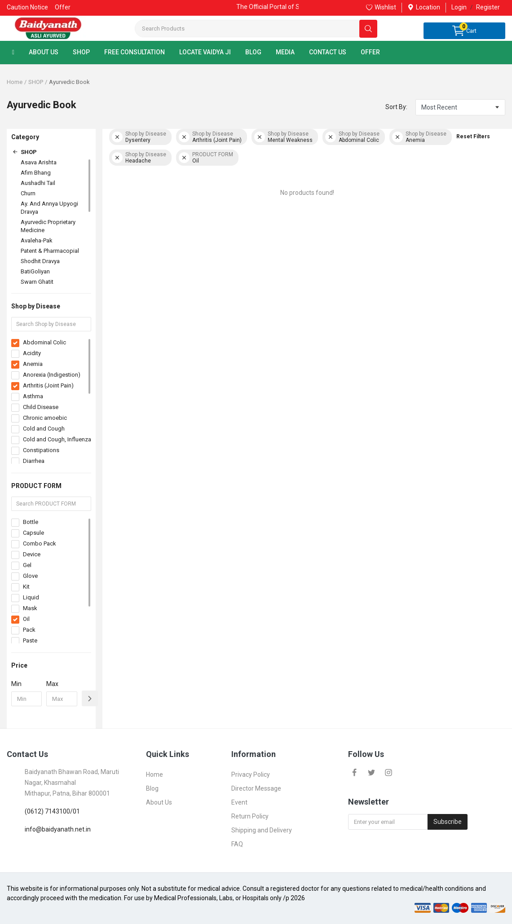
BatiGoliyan (35, 271)
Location (423, 7)
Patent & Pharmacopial (50, 250)
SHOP (81, 52)
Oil (26, 619)
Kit (26, 586)
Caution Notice (27, 7)
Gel (27, 565)
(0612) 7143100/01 (52, 811)
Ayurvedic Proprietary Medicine (48, 226)
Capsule (33, 532)
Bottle (30, 522)
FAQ (237, 844)
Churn (28, 193)
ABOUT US (43, 52)
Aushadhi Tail (38, 183)
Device (31, 554)
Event (239, 802)
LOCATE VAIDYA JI (205, 52)
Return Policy (250, 816)
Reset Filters (473, 136)
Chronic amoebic (45, 417)
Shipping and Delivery (261, 830)
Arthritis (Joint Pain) (48, 385)
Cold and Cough (44, 428)
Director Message (256, 788)
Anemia (33, 364)
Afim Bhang (36, 172)
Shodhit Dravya (40, 261)
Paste (30, 640)
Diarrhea (33, 461)
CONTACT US (327, 52)
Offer (63, 7)
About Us (159, 802)
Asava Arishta (39, 162)
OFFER (370, 52)
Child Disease (40, 407)
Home (14, 82)
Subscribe (447, 821)
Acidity (32, 353)
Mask (30, 608)
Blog (152, 788)
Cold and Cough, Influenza (57, 439)
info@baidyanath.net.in (58, 829)
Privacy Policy (250, 774)
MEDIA (285, 52)
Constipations (41, 450)
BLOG (253, 52)
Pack (29, 629)
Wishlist (381, 7)
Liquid (31, 597)
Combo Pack (39, 543)
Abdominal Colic (44, 342)
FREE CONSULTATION (134, 52)
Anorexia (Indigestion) (51, 374)
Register (488, 7)
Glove (30, 575)
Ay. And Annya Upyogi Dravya (49, 207)
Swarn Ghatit (37, 281)
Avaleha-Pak (37, 240)
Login (459, 7)
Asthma (33, 396)
